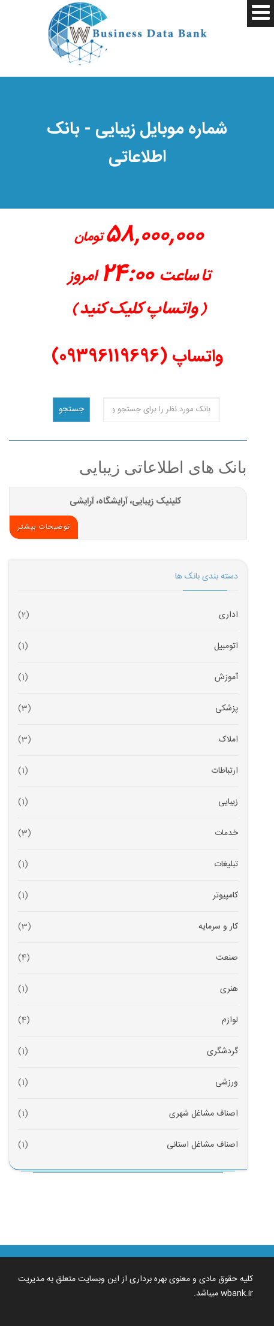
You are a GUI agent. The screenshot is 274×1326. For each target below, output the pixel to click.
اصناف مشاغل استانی (202, 1145)
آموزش (226, 677)
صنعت (227, 958)
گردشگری (222, 1051)
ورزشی (226, 1083)
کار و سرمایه (218, 927)
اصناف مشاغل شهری (203, 1114)
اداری (228, 615)
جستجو (71, 409)
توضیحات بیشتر (43, 527)
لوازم (230, 1020)
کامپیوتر (225, 896)
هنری (229, 989)
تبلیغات (226, 864)
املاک (228, 740)
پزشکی (226, 709)
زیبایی (228, 802)
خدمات (226, 833)
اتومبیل (226, 646)
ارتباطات (224, 771)
